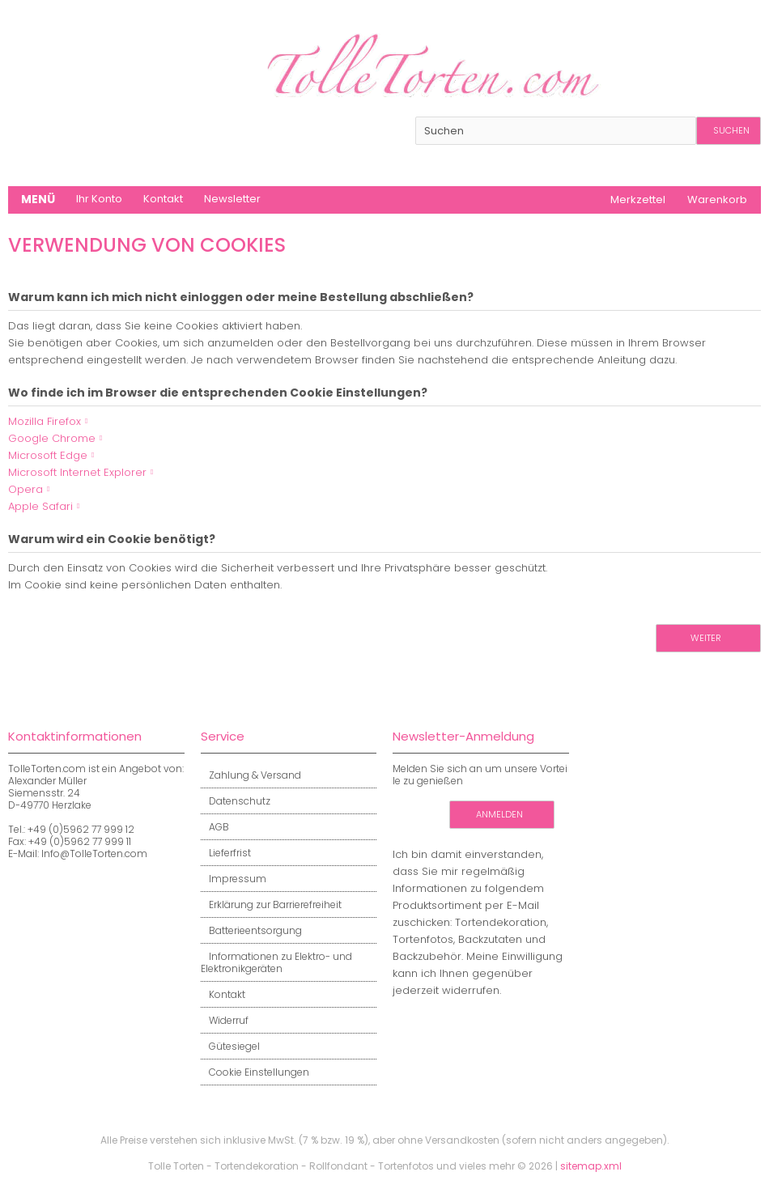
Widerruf (225, 1020)
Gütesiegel (230, 1046)
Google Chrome (52, 438)
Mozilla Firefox (44, 421)
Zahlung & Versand (251, 775)
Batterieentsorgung (251, 930)
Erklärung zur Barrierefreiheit (271, 904)
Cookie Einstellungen (255, 1072)
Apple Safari (40, 506)
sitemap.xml (591, 1166)
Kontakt (163, 198)
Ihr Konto (99, 198)
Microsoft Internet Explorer (77, 472)
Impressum (233, 878)
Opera (25, 489)
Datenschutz (235, 801)
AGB (215, 827)
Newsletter (232, 198)
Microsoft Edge (47, 455)
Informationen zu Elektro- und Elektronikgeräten (276, 962)
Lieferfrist (226, 853)
